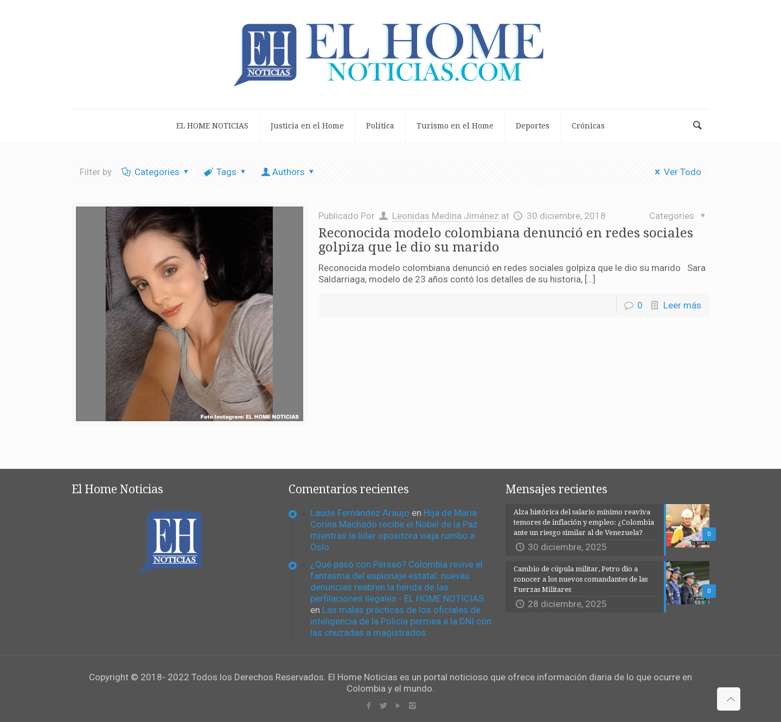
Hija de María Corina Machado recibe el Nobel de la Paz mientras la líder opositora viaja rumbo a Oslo (394, 529)
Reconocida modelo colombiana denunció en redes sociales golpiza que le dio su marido (505, 240)
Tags (226, 171)
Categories (156, 171)
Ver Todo (676, 171)
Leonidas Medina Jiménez (445, 215)
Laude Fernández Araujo (359, 512)
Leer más (682, 305)
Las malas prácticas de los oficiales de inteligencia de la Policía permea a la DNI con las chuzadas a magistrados (400, 621)
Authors (288, 171)
